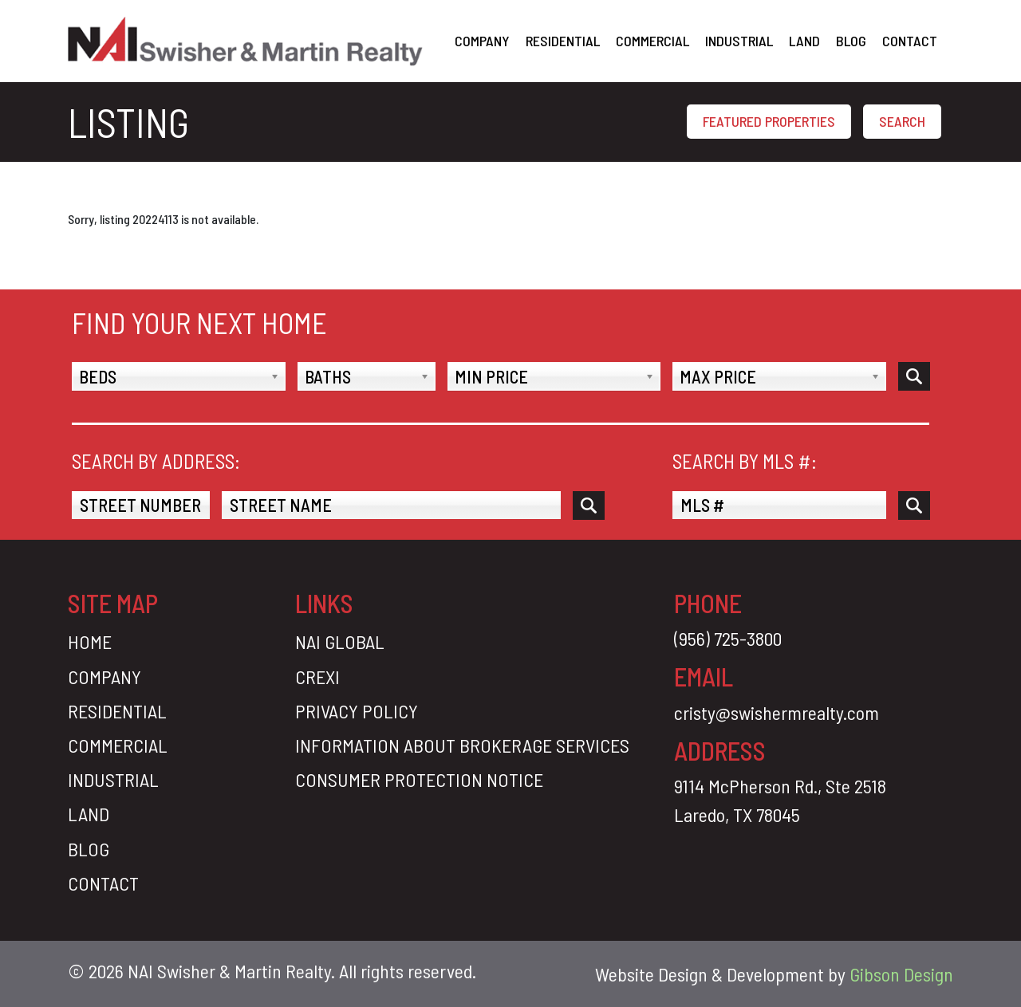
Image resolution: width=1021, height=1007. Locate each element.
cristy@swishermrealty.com (776, 712)
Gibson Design (901, 973)
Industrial (739, 40)
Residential (563, 40)
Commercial (652, 40)
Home (90, 641)
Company (482, 40)
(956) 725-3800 (728, 638)
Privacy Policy (356, 710)
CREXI (317, 676)
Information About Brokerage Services (462, 745)
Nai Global (339, 641)
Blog (851, 40)
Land (804, 40)
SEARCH (902, 121)
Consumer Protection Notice (419, 779)
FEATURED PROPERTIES (769, 121)
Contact (909, 40)
